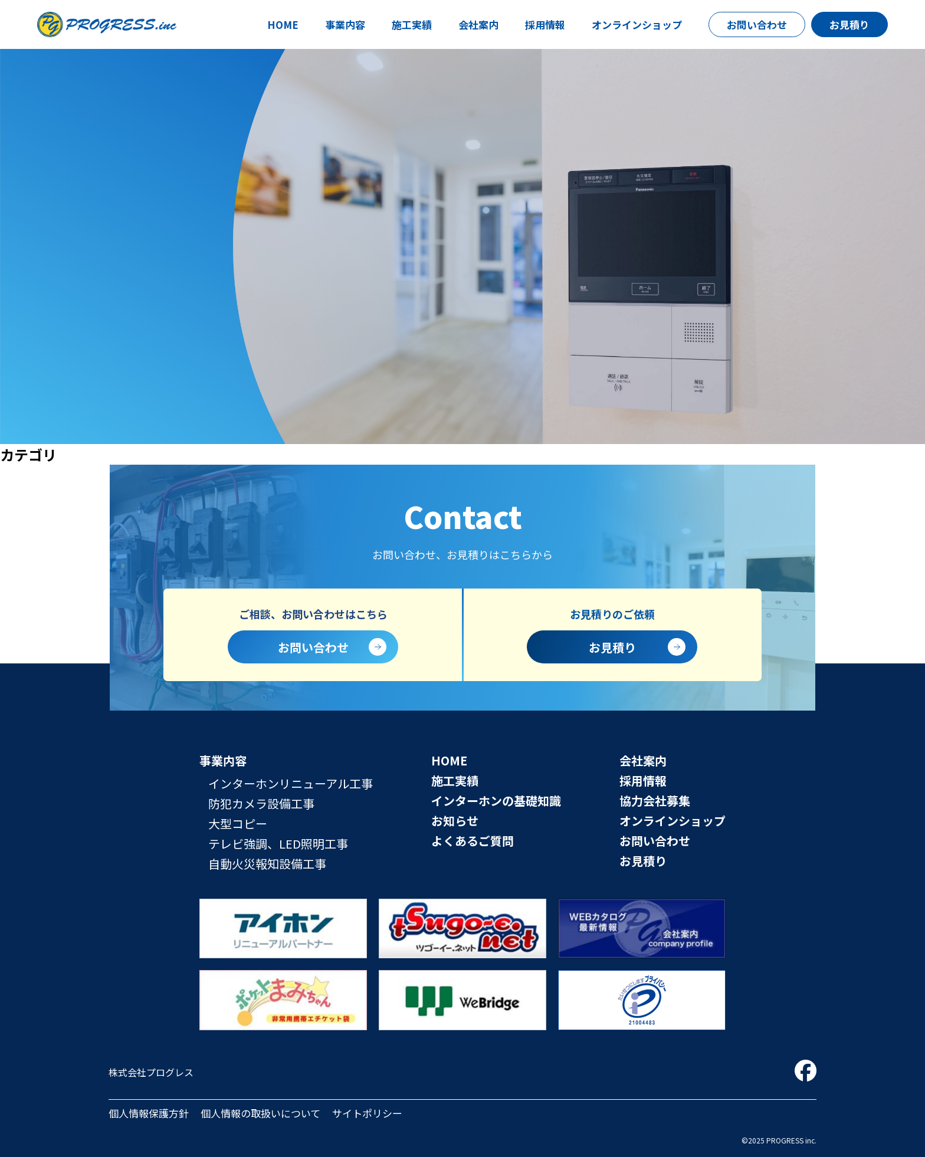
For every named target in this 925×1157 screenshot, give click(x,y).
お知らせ (454, 820)
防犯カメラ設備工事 (261, 803)
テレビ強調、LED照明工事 (278, 843)
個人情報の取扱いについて (260, 1113)
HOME (283, 24)
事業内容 (345, 24)
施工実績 (412, 24)
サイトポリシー (367, 1113)
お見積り (849, 24)
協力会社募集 (654, 800)
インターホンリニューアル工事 (290, 783)
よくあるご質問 (472, 840)
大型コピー (237, 823)
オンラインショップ (637, 24)
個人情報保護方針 (149, 1113)
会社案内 (478, 24)
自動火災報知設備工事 (267, 863)
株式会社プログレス (151, 1072)
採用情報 (545, 24)
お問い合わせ (757, 24)
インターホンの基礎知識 (496, 800)
